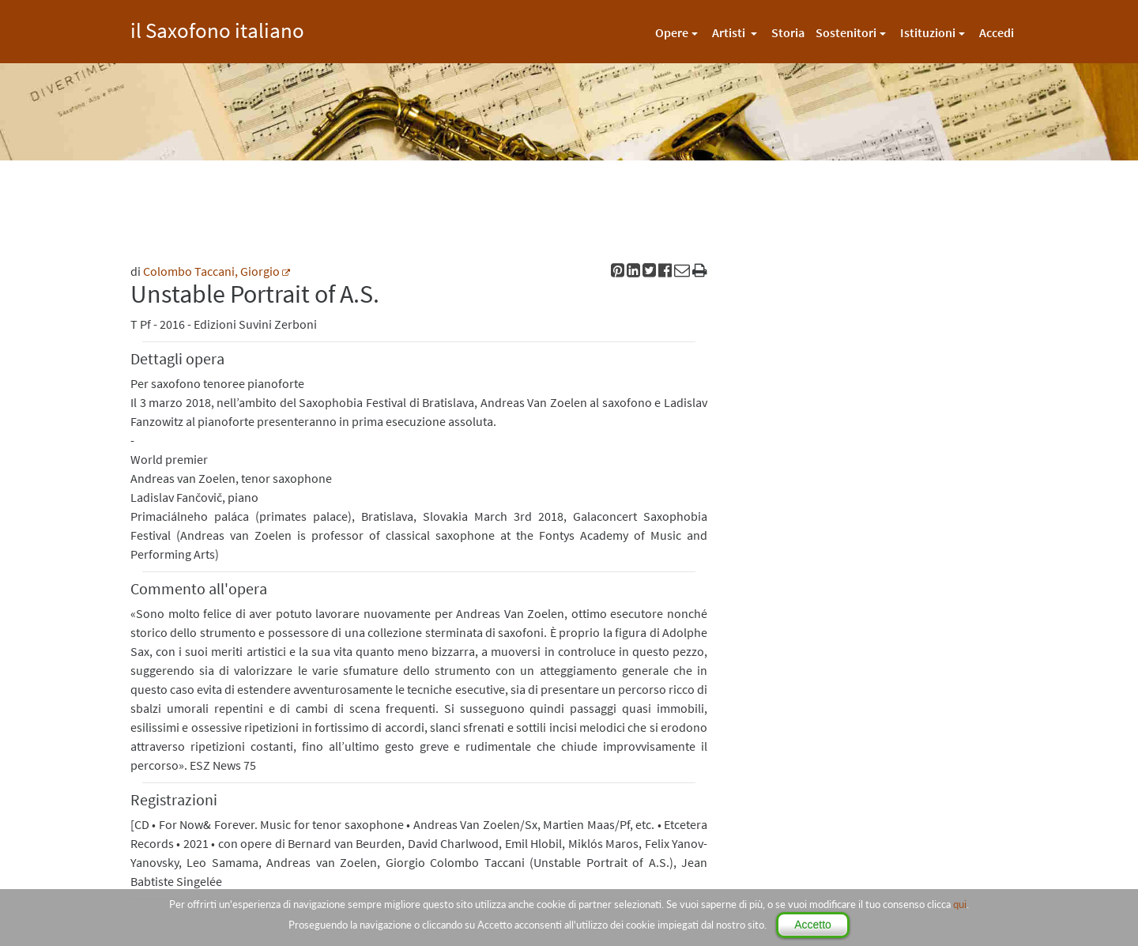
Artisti (730, 32)
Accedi (996, 32)
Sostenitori (846, 32)
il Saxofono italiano (217, 28)
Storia (788, 32)
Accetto (812, 924)
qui (960, 904)
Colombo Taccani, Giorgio (211, 271)
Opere (671, 32)
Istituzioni (927, 32)
